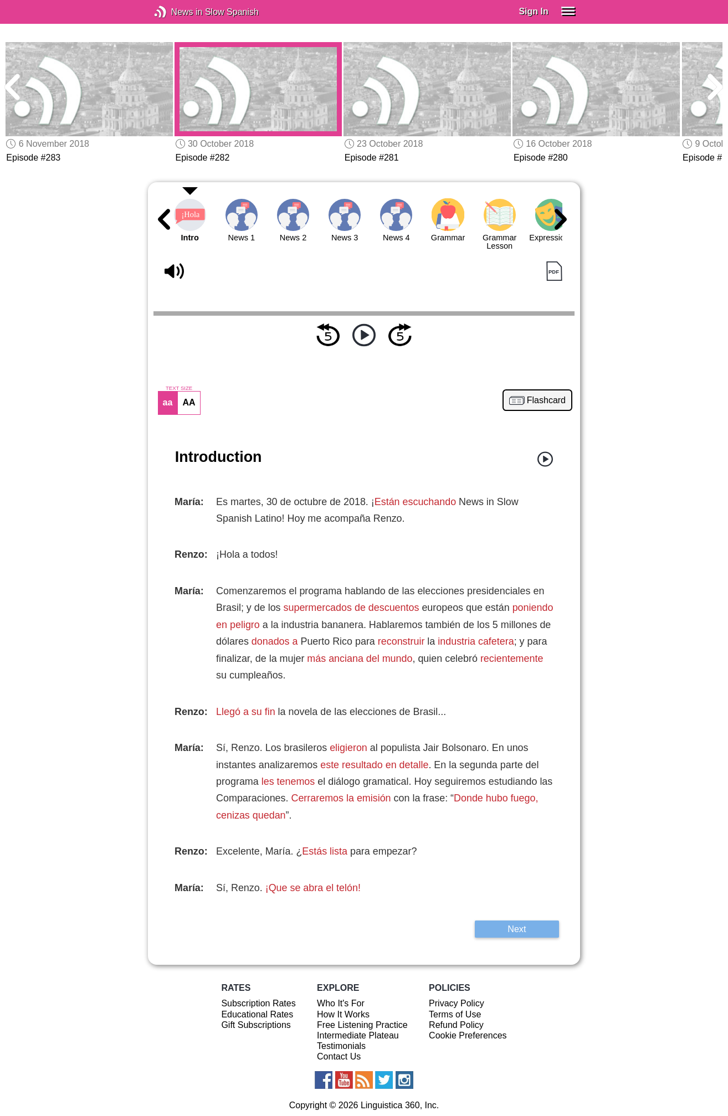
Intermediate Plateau (358, 1035)
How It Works (343, 1014)
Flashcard (546, 400)
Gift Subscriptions (255, 1025)
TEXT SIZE (179, 388)
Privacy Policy (456, 1003)
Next (516, 929)
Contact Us (339, 1056)
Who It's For (341, 1003)
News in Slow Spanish (177, 12)
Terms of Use (455, 1014)
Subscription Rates (258, 1003)
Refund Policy (456, 1025)
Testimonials (341, 1046)
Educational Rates (257, 1014)
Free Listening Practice (362, 1025)
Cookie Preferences (468, 1035)
